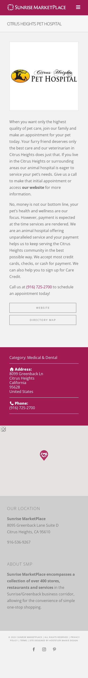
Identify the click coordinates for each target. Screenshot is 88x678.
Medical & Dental (42, 357)
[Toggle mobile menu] (78, 7)
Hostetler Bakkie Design (63, 640)
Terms (23, 640)
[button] (44, 455)
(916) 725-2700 (39, 286)
